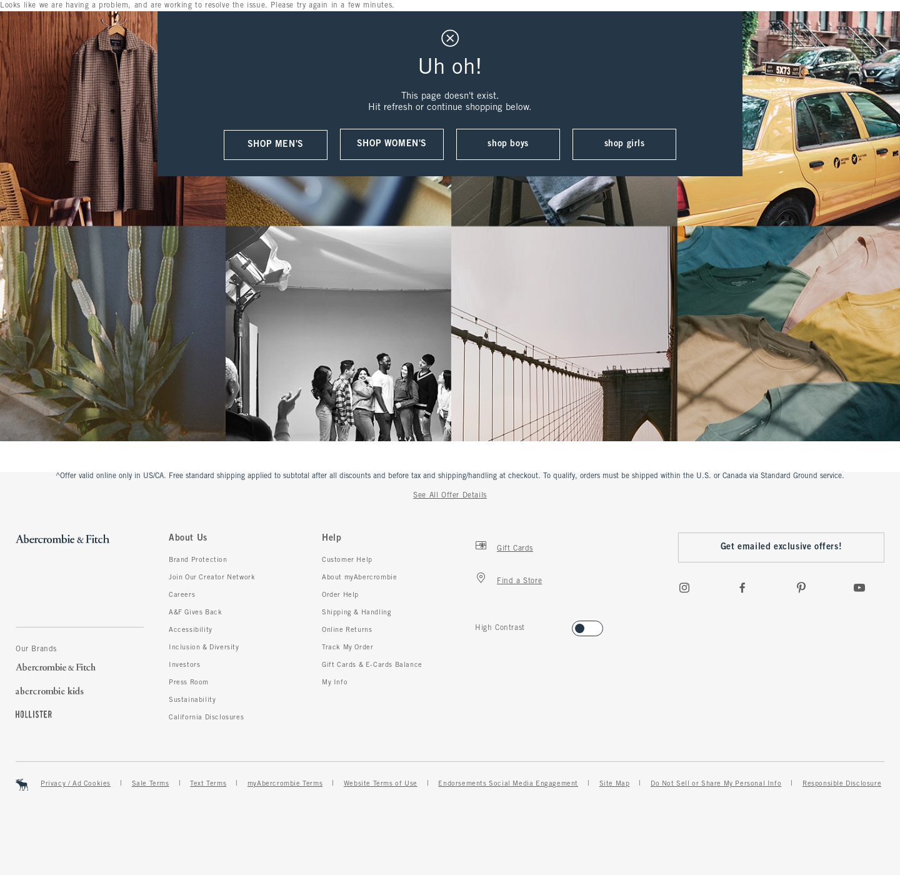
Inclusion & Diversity (204, 647)
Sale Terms (150, 784)
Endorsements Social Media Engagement (508, 784)
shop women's (392, 144)
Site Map (614, 784)
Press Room (189, 682)
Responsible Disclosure (841, 784)
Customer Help (347, 560)
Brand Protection (198, 560)
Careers (182, 595)
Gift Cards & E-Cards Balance (372, 665)
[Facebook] (742, 587)
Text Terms (208, 784)
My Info (335, 682)
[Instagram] (684, 587)
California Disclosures (206, 717)
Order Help (340, 595)
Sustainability (192, 700)
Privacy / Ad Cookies (76, 784)
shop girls (624, 144)
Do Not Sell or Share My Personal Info (716, 784)
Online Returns (347, 630)
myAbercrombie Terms (285, 784)
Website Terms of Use (381, 784)
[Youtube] (859, 587)
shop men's (276, 145)
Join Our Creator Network (212, 577)
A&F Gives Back (195, 612)
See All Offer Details (450, 495)
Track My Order (347, 647)
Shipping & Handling (356, 612)
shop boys (508, 144)
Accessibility (190, 630)
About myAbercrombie (359, 577)
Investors (184, 665)
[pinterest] (801, 587)
